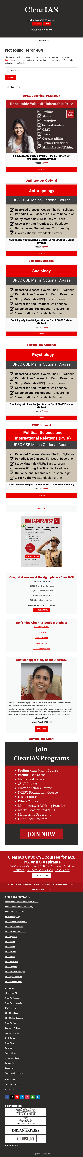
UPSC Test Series (41, 638)
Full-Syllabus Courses (23, 866)
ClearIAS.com (46, 1154)
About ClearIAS (11, 993)
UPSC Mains (10, 957)
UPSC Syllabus (11, 937)
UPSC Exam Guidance (14, 927)
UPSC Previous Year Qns (15, 972)
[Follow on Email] (32, 1097)
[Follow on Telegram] (22, 1097)
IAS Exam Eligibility (12, 917)
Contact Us (9, 1089)
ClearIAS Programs (12, 998)
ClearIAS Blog (10, 1023)
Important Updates (12, 1028)
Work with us (10, 1053)
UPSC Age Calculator (13, 977)
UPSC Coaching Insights (41, 649)
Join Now (37, 23)
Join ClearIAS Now (41, 610)
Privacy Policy (10, 1063)
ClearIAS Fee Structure (14, 1003)
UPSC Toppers (11, 967)
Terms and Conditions (14, 1073)
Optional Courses (50, 866)
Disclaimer (9, 1068)
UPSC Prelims (10, 952)
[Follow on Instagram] (27, 1097)
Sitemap (8, 1048)
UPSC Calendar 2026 (13, 982)
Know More (41, 729)
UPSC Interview (11, 962)
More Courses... (41, 508)
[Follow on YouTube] (17, 1097)
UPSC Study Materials (41, 627)
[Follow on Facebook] (7, 1097)
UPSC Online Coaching (14, 1018)
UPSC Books (10, 947)
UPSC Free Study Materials (16, 922)
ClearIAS (41, 10)
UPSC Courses (41, 643)
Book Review (10, 1038)
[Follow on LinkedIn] (38, 1097)
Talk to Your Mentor (13, 1084)
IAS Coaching (10, 1008)
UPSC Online (10, 942)
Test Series (62, 870)
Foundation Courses (40, 870)
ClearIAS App (10, 1043)
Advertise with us (12, 1058)
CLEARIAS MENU (43, 40)
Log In (47, 23)
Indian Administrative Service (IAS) (19, 907)
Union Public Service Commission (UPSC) (21, 902)
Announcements (12, 1033)
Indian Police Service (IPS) (15, 912)
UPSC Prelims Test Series (15, 932)
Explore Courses (41, 875)
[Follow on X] (12, 1097)
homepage (9, 60)
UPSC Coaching (41, 632)
